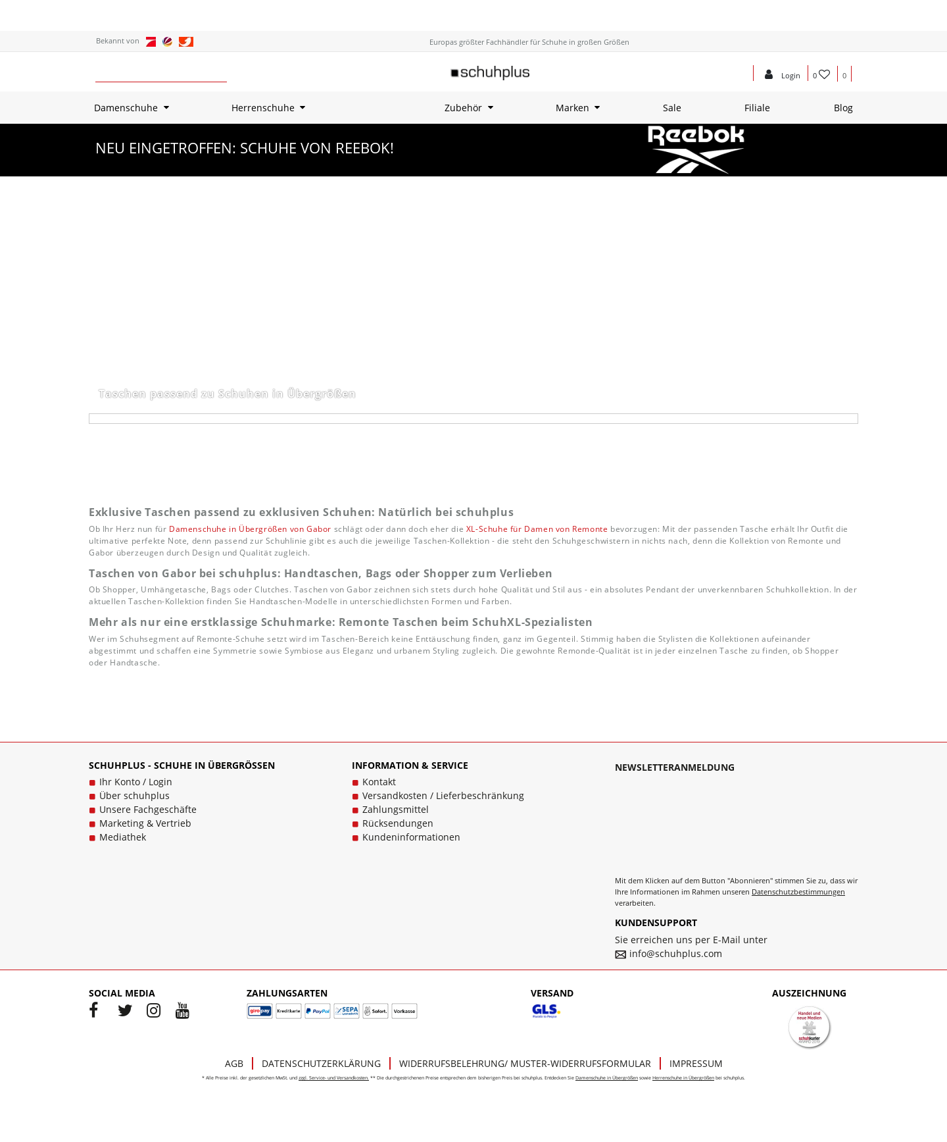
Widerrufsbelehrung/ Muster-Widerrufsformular (525, 1063)
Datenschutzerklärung (321, 1063)
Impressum (696, 1063)
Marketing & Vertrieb (145, 823)
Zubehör (463, 107)
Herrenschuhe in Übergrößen (683, 1078)
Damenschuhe (126, 107)
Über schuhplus (134, 795)
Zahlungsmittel (395, 809)
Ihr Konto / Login (135, 781)
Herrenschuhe (263, 107)
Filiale (757, 107)
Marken (572, 107)
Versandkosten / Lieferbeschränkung (443, 795)
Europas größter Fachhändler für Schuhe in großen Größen (529, 42)
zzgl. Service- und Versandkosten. (334, 1078)
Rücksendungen (397, 823)
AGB (234, 1063)
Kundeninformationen (411, 837)
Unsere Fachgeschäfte (148, 809)
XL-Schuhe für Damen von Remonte (537, 528)
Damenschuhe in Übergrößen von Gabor (250, 528)
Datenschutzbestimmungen (798, 891)
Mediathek (122, 837)
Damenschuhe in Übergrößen (606, 1078)
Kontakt (379, 781)
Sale (672, 107)
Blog (843, 107)
